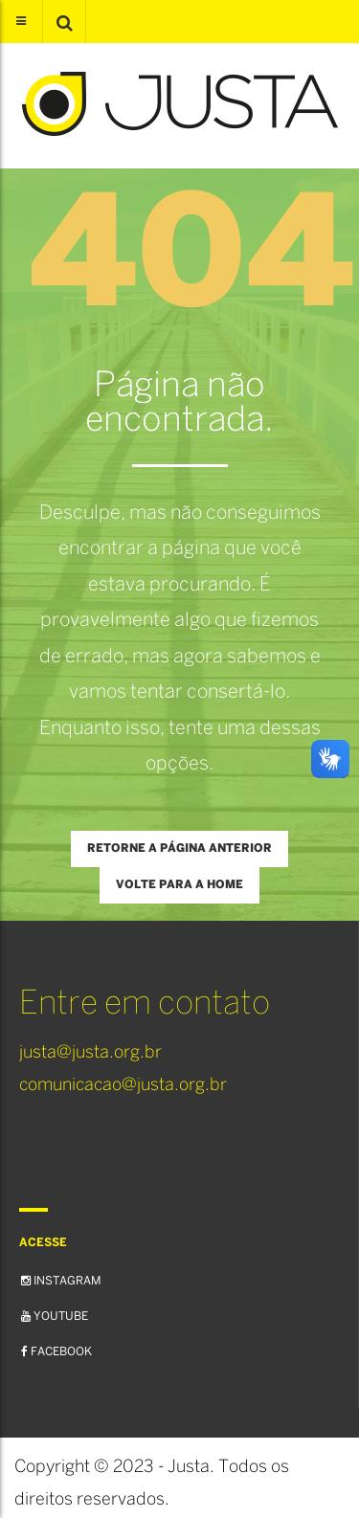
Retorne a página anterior (179, 848)
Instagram (60, 1280)
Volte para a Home (179, 885)
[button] (64, 21)
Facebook (56, 1351)
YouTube (54, 1316)
